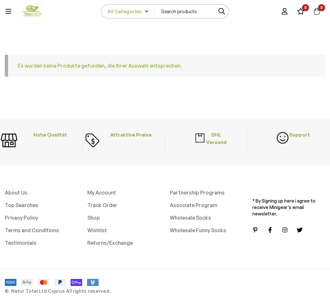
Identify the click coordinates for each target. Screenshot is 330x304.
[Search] (222, 11)
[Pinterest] (255, 230)
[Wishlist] (301, 11)
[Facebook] (270, 230)
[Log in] (285, 11)
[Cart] (317, 11)
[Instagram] (285, 230)
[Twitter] (300, 230)
